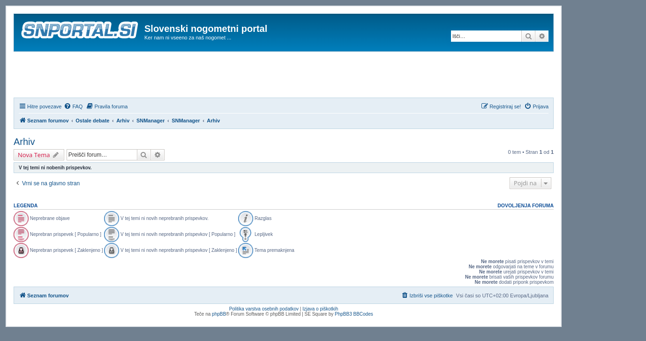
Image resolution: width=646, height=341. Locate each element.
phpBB (219, 314)
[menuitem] (73, 106)
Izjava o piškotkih (320, 308)
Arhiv (24, 141)
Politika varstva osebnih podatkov (264, 308)
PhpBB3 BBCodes (354, 314)
